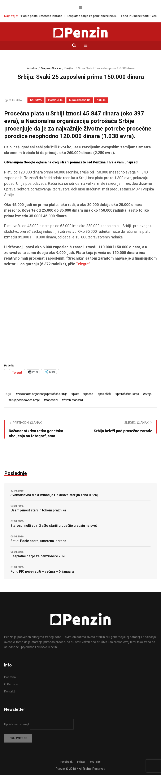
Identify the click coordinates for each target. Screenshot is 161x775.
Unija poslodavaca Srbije (25, 400)
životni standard (73, 400)
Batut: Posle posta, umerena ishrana (42, 16)
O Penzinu (11, 684)
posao (89, 394)
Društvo (69, 68)
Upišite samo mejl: (17, 724)
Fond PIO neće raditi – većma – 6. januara (42, 571)
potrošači (105, 394)
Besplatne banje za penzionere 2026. (96, 16)
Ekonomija (55, 100)
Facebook (66, 761)
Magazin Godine (51, 68)
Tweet (17, 371)
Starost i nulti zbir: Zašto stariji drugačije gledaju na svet (53, 526)
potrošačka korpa (128, 394)
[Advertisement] (80, 316)
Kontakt (9, 691)
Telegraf (83, 264)
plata (76, 394)
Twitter (81, 761)
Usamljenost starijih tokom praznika (38, 510)
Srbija (101, 100)
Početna (32, 68)
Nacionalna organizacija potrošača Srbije (42, 394)
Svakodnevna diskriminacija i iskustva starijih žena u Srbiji (54, 495)
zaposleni (51, 400)
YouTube (95, 761)
